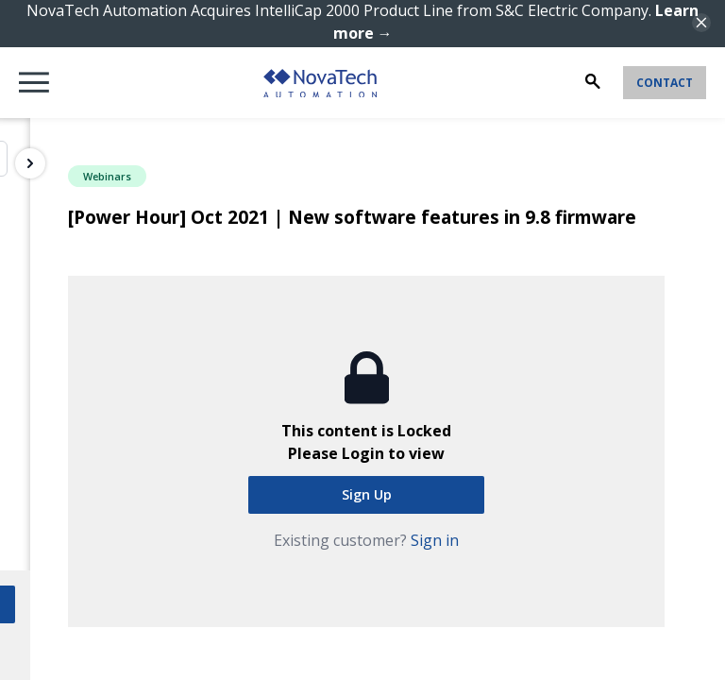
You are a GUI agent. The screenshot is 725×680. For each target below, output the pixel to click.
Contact (664, 83)
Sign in (435, 540)
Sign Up (367, 494)
